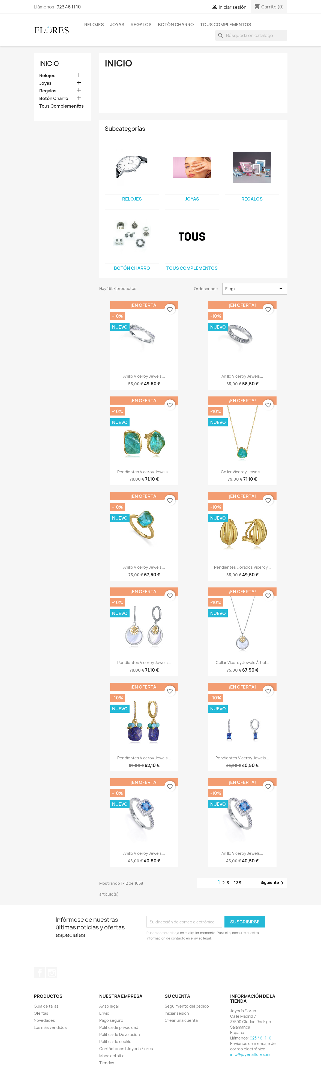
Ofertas (41, 1013)
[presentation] (192, 956)
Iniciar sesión (177, 1013)
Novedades (44, 1020)
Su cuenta (177, 996)
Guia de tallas (46, 1006)
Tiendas (106, 1062)
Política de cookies (116, 1041)
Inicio (49, 63)
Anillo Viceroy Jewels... (144, 376)
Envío (104, 1013)
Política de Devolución (119, 1034)
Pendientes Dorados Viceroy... (242, 567)
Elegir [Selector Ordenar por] (254, 289)
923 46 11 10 (68, 7)
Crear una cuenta (181, 1020)
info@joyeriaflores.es (250, 1054)
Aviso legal (109, 1006)
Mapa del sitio (112, 1055)
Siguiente (273, 883)
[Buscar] (251, 35)
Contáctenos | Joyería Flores (126, 1048)
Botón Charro (176, 25)
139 (238, 882)
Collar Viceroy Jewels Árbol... (242, 662)
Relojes (94, 25)
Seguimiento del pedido (187, 1006)
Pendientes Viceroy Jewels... (144, 471)
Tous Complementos (225, 25)
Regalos (141, 25)
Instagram (51, 972)
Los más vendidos (50, 1027)
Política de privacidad (118, 1027)
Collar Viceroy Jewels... (242, 471)
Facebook (39, 972)
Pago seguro (111, 1020)
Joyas (117, 25)
